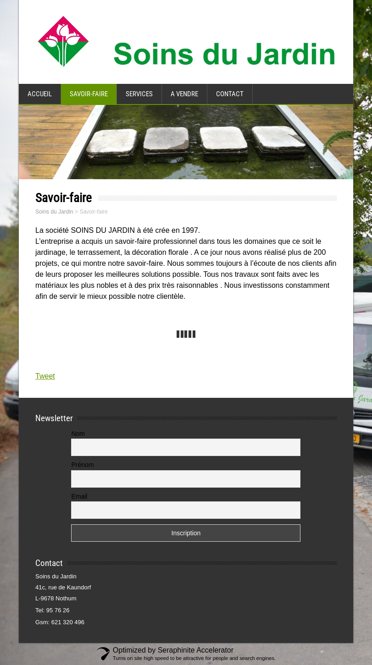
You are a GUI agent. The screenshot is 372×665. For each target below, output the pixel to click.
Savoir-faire (89, 94)
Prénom (82, 464)
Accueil (40, 94)
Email (79, 496)
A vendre (184, 94)
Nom (78, 433)
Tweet (45, 376)
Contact (230, 94)
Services (139, 94)
